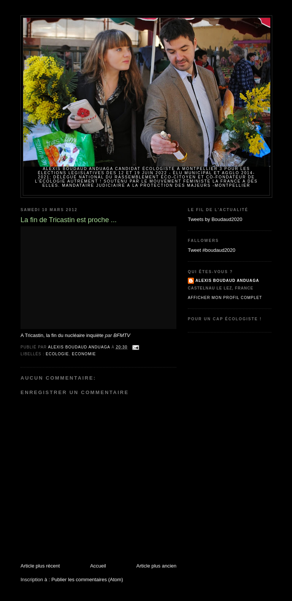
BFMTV (121, 335)
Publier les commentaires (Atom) (87, 579)
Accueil (98, 566)
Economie (84, 354)
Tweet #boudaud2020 (211, 250)
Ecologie (57, 354)
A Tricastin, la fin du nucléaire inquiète (62, 335)
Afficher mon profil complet (225, 298)
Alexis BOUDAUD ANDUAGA (227, 280)
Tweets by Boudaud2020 (215, 219)
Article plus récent (40, 566)
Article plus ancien (156, 566)
